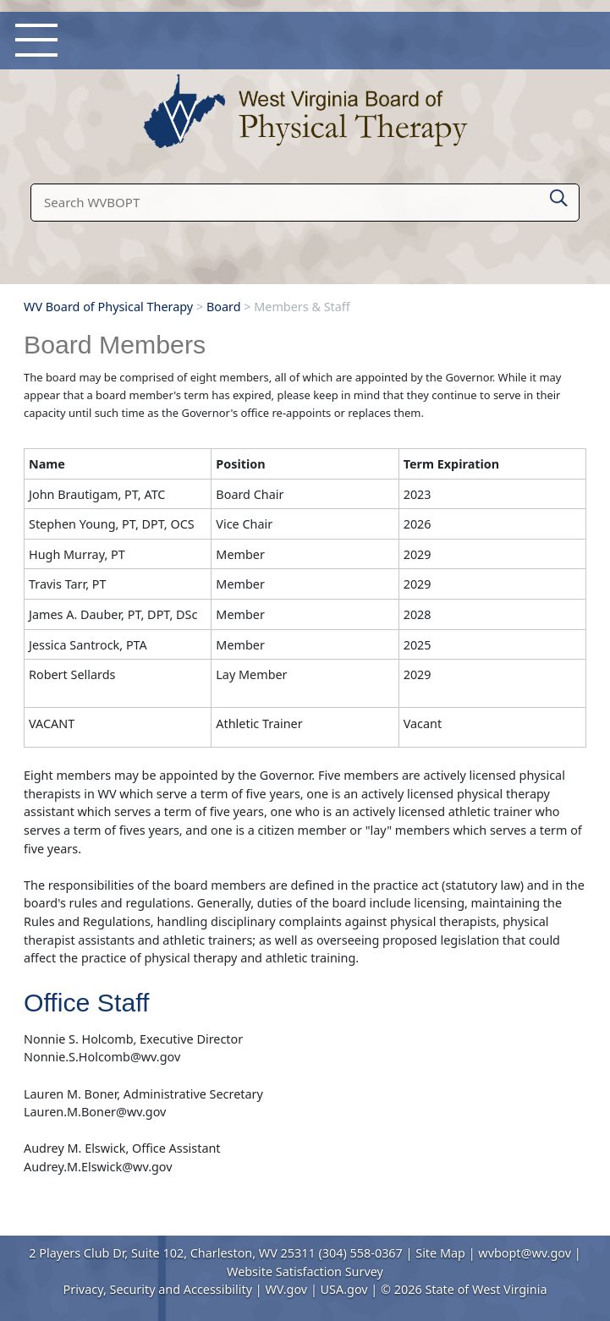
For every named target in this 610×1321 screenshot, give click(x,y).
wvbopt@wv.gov (524, 1253)
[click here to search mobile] (559, 195)
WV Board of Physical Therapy (108, 307)
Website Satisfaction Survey (305, 1271)
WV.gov (286, 1289)
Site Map (440, 1253)
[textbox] (305, 203)
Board (223, 307)
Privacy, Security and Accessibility (157, 1289)
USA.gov (344, 1289)
